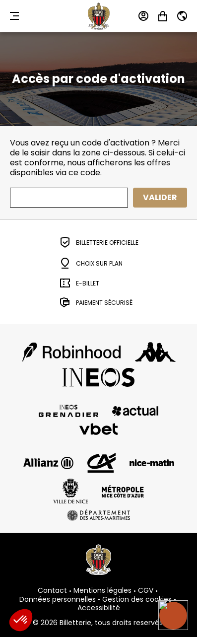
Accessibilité (98, 608)
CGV (145, 590)
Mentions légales (102, 590)
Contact (52, 590)
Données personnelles (57, 599)
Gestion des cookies (137, 599)
